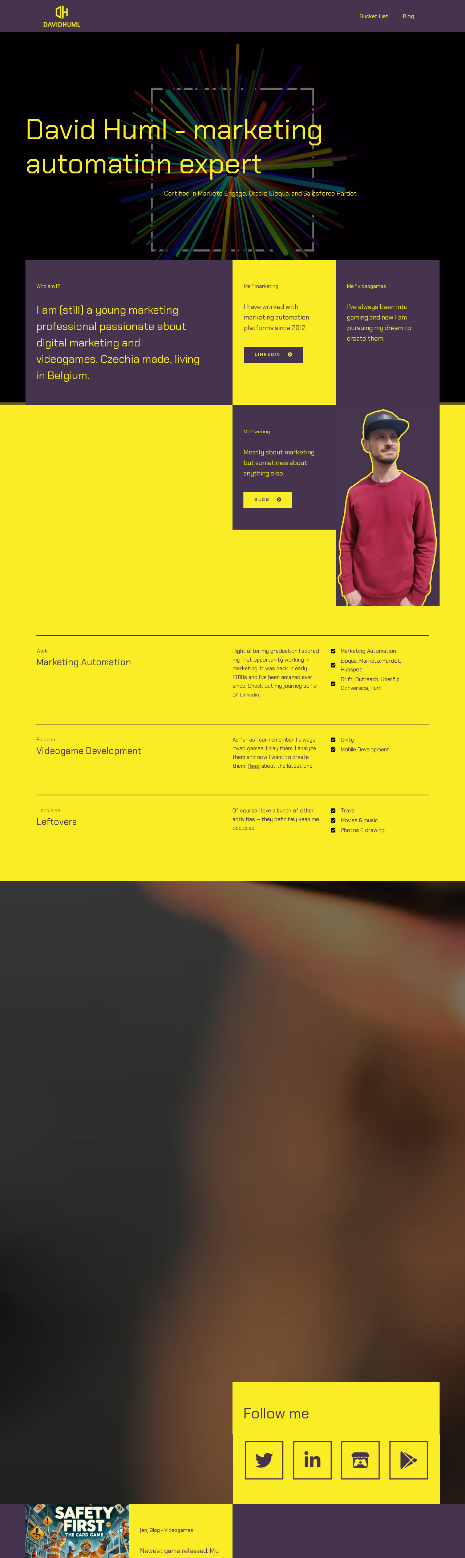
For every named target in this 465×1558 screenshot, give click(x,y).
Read (254, 766)
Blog (410, 16)
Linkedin (250, 694)
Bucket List (379, 16)
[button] (273, 355)
